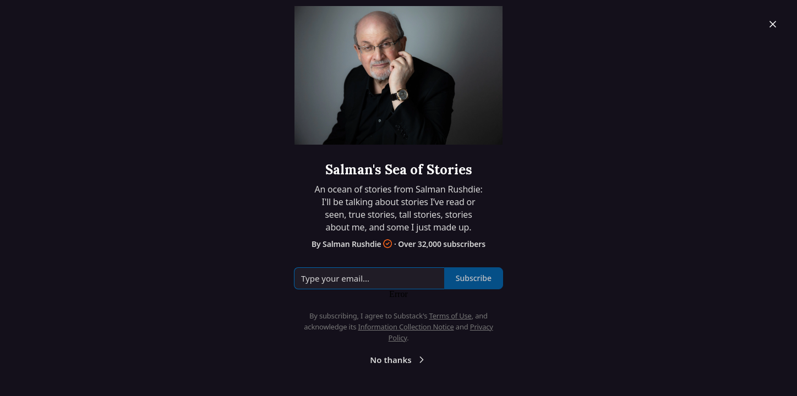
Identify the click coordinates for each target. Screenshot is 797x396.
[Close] (773, 24)
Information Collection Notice (406, 327)
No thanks (398, 359)
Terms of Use (450, 316)
